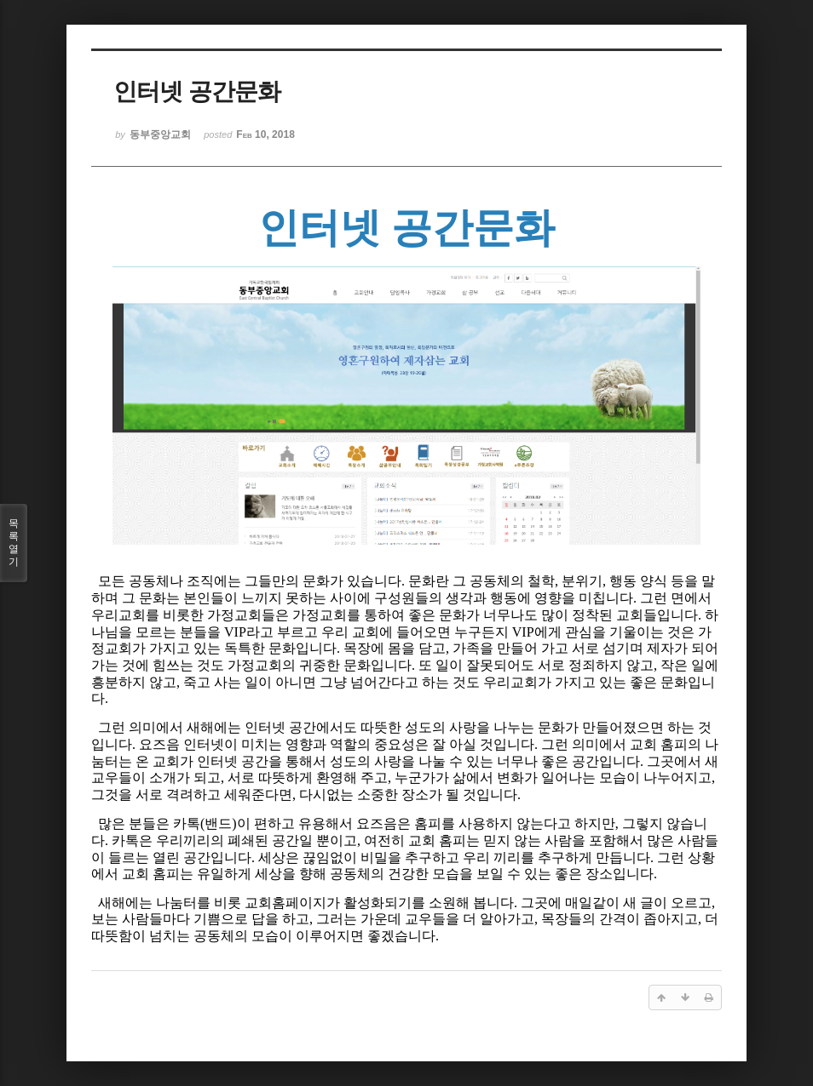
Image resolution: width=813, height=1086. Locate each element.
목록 (14, 543)
